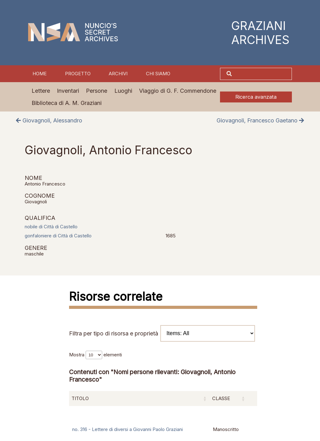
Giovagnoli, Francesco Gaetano (260, 120)
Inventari (68, 90)
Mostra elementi (95, 355)
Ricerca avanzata (256, 97)
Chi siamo (158, 74)
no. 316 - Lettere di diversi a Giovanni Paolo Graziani (127, 429)
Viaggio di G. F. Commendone (177, 90)
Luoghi (123, 90)
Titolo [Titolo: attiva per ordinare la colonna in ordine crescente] (80, 398)
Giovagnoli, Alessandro (49, 120)
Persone (96, 90)
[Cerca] (262, 74)
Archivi (118, 74)
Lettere (41, 90)
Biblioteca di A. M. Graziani (67, 103)
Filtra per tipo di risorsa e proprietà (162, 333)
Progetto (78, 74)
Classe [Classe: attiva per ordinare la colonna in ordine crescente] (221, 398)
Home (39, 74)
